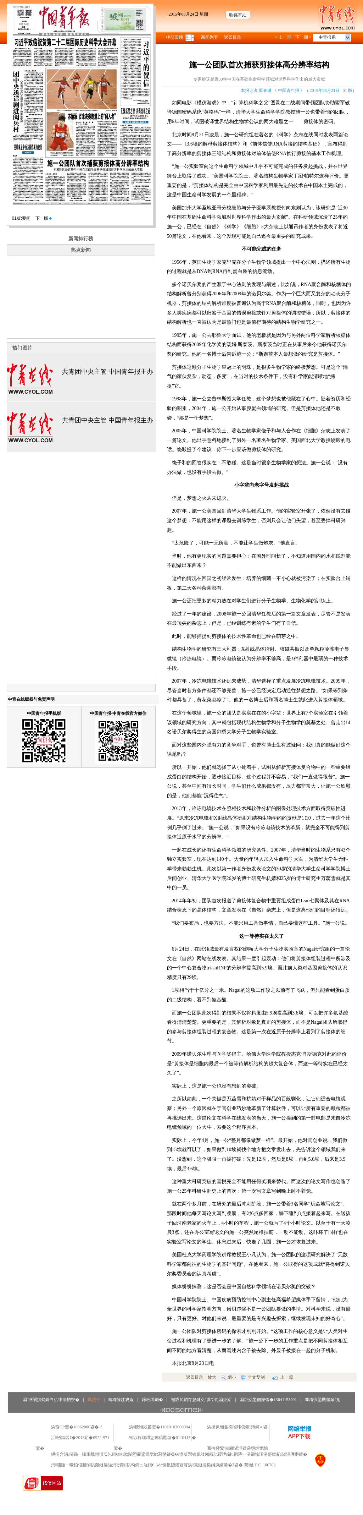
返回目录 (232, 37)
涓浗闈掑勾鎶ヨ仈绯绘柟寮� (51, 1399)
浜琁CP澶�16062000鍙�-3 (76, 1426)
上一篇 (282, 1377)
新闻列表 (209, 37)
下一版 (43, 218)
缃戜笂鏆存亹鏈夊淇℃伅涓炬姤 (201, 1399)
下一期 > (303, 37)
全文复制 (253, 1377)
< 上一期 (283, 37)
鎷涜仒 (94, 1399)
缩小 (229, 1377)
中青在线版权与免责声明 (31, 699)
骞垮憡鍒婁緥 (121, 1399)
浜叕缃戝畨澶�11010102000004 (159, 1426)
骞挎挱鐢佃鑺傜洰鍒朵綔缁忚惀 (237, 1448)
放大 (212, 1377)
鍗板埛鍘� (152, 1399)
